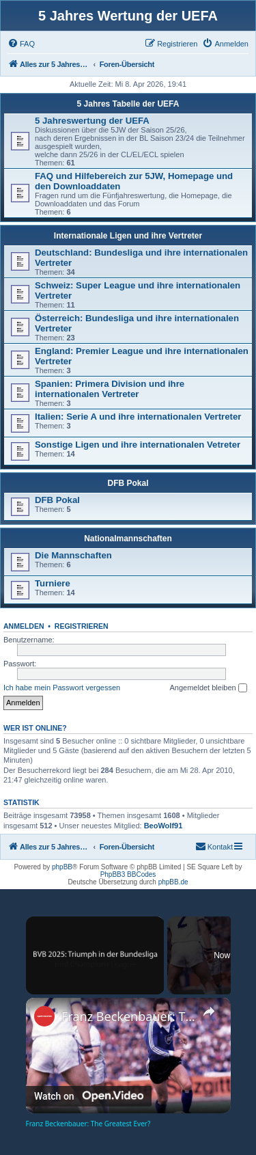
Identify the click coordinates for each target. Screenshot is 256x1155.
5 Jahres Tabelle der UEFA (128, 104)
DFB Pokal (127, 483)
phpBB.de (173, 882)
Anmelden (23, 626)
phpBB (62, 867)
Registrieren (82, 626)
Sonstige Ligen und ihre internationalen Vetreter (137, 444)
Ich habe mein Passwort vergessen (61, 687)
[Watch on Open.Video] (89, 1095)
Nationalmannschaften (128, 538)
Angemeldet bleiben (207, 688)
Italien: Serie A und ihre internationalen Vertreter (138, 416)
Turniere (52, 583)
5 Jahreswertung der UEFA (92, 121)
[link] (44, 1016)
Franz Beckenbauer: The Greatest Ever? (128, 1016)
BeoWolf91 (163, 825)
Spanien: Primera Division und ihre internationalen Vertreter (109, 389)
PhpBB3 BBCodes (128, 874)
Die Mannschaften (73, 555)
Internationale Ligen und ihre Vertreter (128, 236)
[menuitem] (21, 44)
